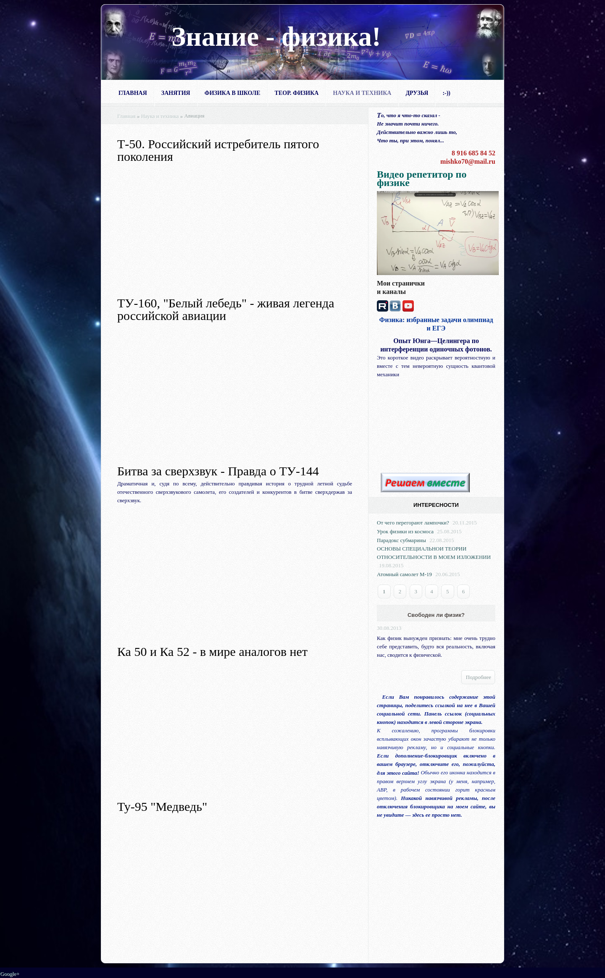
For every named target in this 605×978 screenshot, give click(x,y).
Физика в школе (232, 93)
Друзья (416, 93)
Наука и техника (362, 93)
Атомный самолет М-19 (404, 574)
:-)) (446, 93)
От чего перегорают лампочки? (413, 522)
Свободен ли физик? (436, 615)
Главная (132, 93)
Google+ (9, 973)
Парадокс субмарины (401, 540)
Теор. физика (297, 93)
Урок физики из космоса (405, 531)
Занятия (175, 93)
